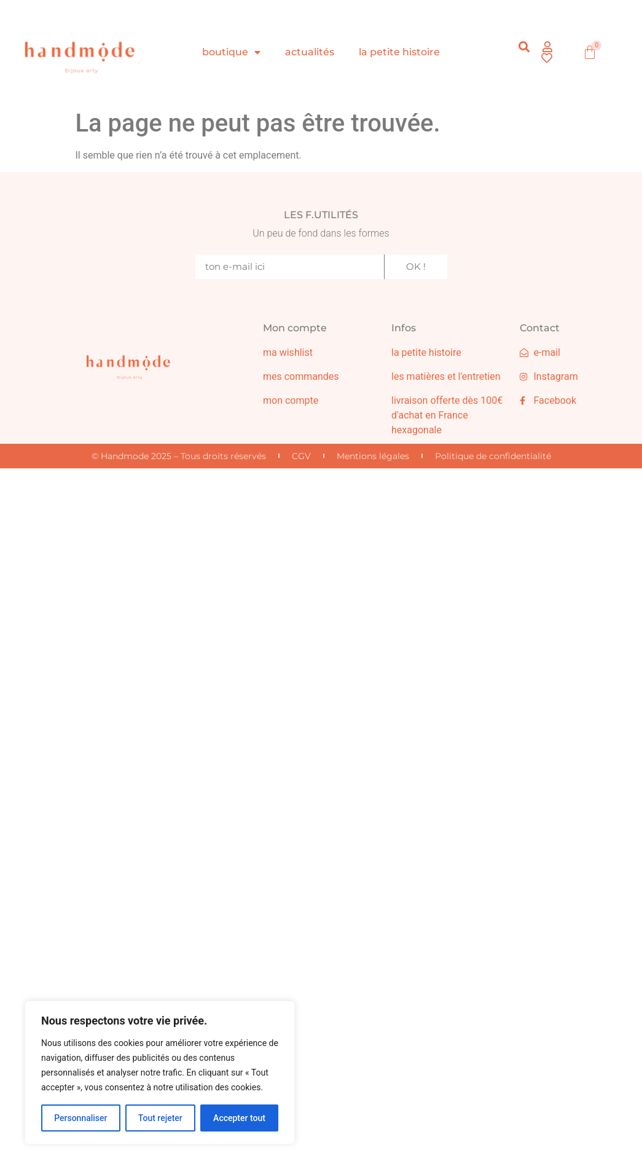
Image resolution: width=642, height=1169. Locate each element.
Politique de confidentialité (493, 456)
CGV (301, 456)
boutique (231, 52)
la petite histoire (399, 52)
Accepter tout (239, 1118)
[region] (160, 1072)
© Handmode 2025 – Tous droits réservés (179, 456)
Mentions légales (373, 456)
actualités (309, 52)
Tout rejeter (160, 1118)
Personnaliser (80, 1118)
